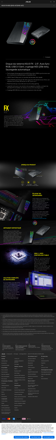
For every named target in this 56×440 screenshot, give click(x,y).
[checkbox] (46, 57)
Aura (42, 365)
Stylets (15, 407)
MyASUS (43, 363)
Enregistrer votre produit (33, 391)
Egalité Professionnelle (33, 372)
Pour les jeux (4, 378)
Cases (2, 403)
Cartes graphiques (5, 407)
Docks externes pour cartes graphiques (6, 413)
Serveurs (16, 383)
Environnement (44, 378)
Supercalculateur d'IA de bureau (19, 380)
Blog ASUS (30, 363)
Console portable (5, 365)
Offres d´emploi (31, 367)
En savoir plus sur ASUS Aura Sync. (39, 218)
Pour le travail (4, 372)
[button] (2, 1)
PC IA (42, 358)
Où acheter (30, 365)
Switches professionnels (19, 377)
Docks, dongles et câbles (19, 403)
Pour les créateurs (5, 374)
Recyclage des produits (46, 372)
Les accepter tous (48, 437)
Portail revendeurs (32, 374)
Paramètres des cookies (21, 437)
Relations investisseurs (33, 376)
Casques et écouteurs (19, 392)
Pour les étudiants (5, 376)
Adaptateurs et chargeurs (20, 401)
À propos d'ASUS (32, 358)
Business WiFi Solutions (19, 375)
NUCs (2, 392)
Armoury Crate (44, 367)
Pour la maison (4, 370)
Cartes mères (4, 401)
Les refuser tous (35, 437)
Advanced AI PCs (45, 360)
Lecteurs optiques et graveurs (18, 361)
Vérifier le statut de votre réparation (33, 394)
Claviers (16, 387)
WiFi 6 (15, 368)
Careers (29, 369)
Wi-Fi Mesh (16, 373)
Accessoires (4, 363)
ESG (42, 376)
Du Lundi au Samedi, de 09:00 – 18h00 (33, 386)
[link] (28, 1)
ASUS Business (31, 360)
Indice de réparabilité (46, 374)
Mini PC (3, 394)
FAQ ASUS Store (31, 388)
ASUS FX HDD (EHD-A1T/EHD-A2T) (12, 5)
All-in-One (3, 387)
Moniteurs (3, 383)
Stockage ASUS (22, 354)
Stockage (16, 364)
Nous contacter (31, 383)
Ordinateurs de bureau (6, 390)
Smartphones (4, 361)
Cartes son (16, 358)
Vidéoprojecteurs (5, 385)
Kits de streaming (18, 394)
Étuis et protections (18, 399)
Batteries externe (18, 405)
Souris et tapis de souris (19, 390)
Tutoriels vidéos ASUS (33, 396)
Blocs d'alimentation (5, 410)
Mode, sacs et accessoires (20, 396)
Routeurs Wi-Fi (17, 371)
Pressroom (30, 378)
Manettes (16, 410)
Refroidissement (5, 405)
